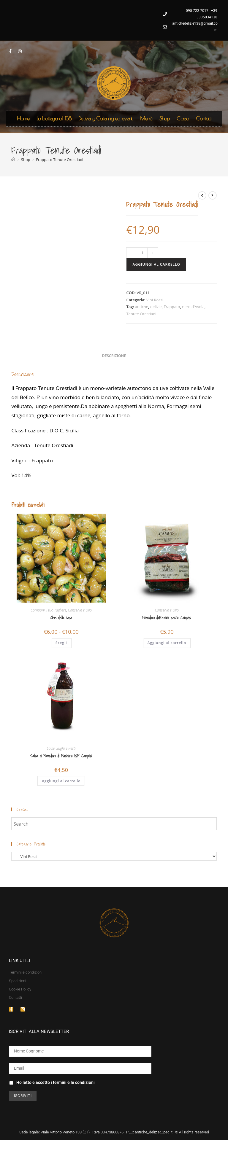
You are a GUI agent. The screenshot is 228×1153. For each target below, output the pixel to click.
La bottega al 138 (54, 118)
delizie (156, 306)
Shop (164, 118)
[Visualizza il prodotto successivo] (212, 195)
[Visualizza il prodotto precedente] (202, 195)
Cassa (183, 118)
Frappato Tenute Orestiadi (59, 159)
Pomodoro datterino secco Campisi (166, 618)
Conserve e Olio (80, 610)
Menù (146, 118)
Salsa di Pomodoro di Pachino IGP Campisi (61, 756)
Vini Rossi (154, 299)
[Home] (13, 159)
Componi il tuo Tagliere (48, 610)
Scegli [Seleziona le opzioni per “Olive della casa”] (61, 642)
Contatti (203, 118)
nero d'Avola (193, 306)
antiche (141, 306)
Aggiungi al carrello (156, 264)
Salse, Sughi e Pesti (61, 748)
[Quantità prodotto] (142, 252)
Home (23, 118)
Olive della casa (61, 618)
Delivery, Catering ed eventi (105, 118)
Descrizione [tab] (114, 355)
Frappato (172, 306)
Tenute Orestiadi (141, 313)
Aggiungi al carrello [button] (167, 642)
